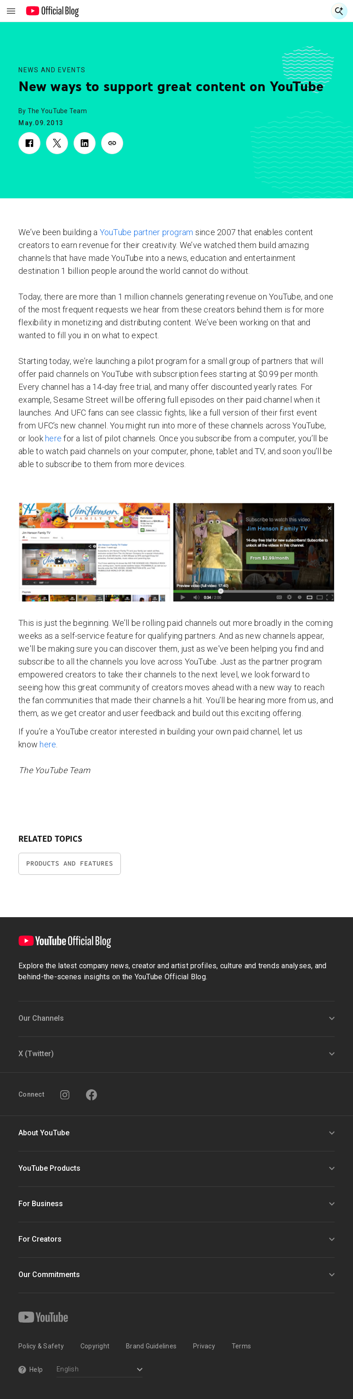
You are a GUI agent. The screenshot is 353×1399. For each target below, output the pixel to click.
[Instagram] (64, 1094)
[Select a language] (99, 1370)
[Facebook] (91, 1094)
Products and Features (69, 863)
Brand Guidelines (151, 1346)
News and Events (52, 70)
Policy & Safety (41, 1346)
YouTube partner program (147, 232)
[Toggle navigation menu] (11, 11)
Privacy (204, 1346)
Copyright (94, 1346)
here (53, 438)
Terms (241, 1346)
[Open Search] (339, 11)
